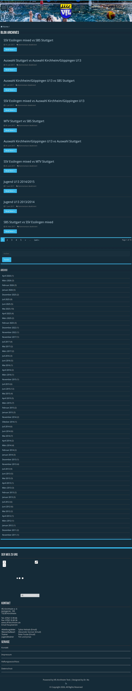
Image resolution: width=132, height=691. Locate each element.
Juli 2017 (6, 342)
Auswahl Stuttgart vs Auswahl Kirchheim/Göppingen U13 (42, 60)
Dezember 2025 (9, 295)
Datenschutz (6, 668)
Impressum (6, 654)
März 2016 (6, 375)
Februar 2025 (8, 323)
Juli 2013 (6, 469)
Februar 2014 (8, 450)
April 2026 (6, 276)
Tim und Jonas (24, 637)
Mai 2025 (6, 309)
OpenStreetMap (30, 595)
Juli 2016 (6, 356)
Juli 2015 (6, 384)
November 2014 (9, 417)
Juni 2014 (6, 431)
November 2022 (9, 332)
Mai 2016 (6, 365)
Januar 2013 (7, 497)
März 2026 (6, 280)
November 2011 (9, 535)
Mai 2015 (6, 393)
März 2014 (6, 445)
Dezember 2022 (9, 328)
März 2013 (6, 488)
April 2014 (6, 441)
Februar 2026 (8, 285)
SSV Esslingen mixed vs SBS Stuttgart (28, 40)
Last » (36, 240)
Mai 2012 (6, 511)
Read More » (10, 49)
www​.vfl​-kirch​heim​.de (11, 622)
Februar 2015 (8, 408)
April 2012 (6, 516)
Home (4, 27)
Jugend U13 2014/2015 (19, 182)
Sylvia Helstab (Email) (27, 629)
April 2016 (6, 370)
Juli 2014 (6, 426)
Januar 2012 (7, 525)
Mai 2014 (6, 436)
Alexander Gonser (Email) (29, 632)
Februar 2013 (8, 492)
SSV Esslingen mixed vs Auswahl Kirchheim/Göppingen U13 (44, 101)
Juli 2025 (6, 299)
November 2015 (9, 379)
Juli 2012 (6, 502)
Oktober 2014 (8, 422)
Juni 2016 (6, 360)
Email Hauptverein (9, 625)
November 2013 (9, 464)
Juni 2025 (6, 304)
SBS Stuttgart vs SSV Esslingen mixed (28, 222)
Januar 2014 (7, 455)
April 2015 (6, 398)
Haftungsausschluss (10, 661)
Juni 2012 (6, 506)
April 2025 (6, 313)
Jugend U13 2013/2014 (19, 202)
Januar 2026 (7, 290)
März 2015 (6, 403)
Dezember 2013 (9, 459)
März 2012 (6, 521)
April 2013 (6, 483)
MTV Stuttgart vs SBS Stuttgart (24, 121)
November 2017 (9, 337)
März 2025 (6, 318)
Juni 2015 (6, 389)
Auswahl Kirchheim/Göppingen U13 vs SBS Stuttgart (39, 81)
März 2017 (6, 351)
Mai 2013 (6, 478)
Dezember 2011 (9, 530)
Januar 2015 (7, 412)
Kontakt (4, 647)
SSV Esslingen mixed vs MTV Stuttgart (29, 161)
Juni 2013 (6, 474)
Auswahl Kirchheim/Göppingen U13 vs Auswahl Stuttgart (42, 141)
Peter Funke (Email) (26, 634)
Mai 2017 (6, 346)
